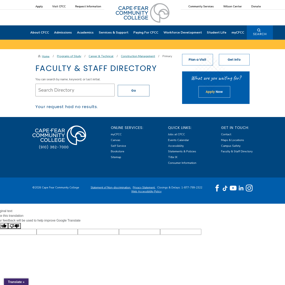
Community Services (201, 6)
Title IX (172, 157)
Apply (39, 6)
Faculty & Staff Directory (237, 151)
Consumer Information (182, 163)
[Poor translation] (14, 226)
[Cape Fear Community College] (142, 13)
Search (260, 34)
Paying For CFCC (145, 32)
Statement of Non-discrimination (111, 187)
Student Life (216, 32)
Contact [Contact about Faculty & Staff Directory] (226, 134)
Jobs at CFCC (176, 134)
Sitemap (116, 157)
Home (45, 56)
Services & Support (113, 32)
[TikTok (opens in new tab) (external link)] (225, 188)
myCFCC (238, 32)
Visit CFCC (59, 6)
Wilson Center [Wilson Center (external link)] (232, 6)
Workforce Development (182, 32)
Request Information (88, 6)
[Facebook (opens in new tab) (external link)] (217, 188)
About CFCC (39, 32)
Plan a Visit (197, 59)
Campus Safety (230, 146)
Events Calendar (178, 140)
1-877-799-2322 (191, 187)
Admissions (63, 32)
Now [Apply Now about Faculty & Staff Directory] (214, 91)
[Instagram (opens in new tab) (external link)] (249, 188)
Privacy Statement (144, 187)
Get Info (234, 59)
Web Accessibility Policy (146, 191)
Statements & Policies (182, 151)
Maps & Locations (232, 140)
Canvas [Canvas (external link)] (115, 140)
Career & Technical (101, 56)
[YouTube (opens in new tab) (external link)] (233, 188)
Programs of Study (69, 56)
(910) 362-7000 (54, 147)
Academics (85, 32)
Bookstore (117, 151)
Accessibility (176, 146)
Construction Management (138, 56)
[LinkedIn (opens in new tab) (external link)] (241, 188)
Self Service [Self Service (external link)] (118, 146)
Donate (256, 6)
